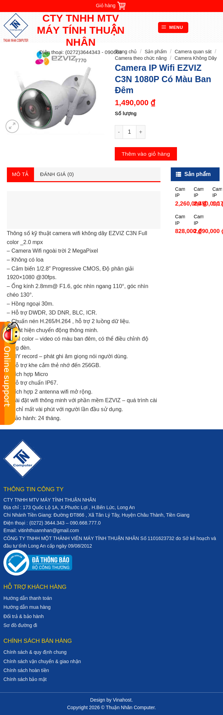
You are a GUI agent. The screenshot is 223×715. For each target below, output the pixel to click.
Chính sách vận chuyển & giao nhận (42, 661)
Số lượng (125, 113)
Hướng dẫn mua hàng (27, 607)
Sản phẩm (156, 51)
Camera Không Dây (196, 58)
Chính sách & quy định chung (35, 652)
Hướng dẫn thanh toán (27, 598)
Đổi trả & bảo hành (23, 616)
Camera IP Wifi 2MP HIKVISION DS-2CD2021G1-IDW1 (180, 192)
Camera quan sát (193, 51)
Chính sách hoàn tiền (26, 670)
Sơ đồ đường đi (20, 625)
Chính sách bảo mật (25, 679)
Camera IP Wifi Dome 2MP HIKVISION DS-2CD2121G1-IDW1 (198, 192)
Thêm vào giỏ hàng (146, 154)
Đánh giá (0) (57, 174)
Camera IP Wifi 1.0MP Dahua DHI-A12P (217, 192)
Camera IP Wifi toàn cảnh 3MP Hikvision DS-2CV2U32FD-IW (198, 220)
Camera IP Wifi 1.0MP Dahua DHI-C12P (180, 220)
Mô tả (20, 174)
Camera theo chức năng (141, 58)
